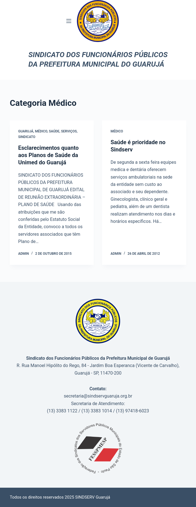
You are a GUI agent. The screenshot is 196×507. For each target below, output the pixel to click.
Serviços (69, 131)
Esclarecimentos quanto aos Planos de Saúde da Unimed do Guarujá (48, 155)
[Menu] (68, 21)
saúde (54, 131)
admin (23, 254)
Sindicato (26, 137)
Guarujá (25, 131)
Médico (41, 131)
